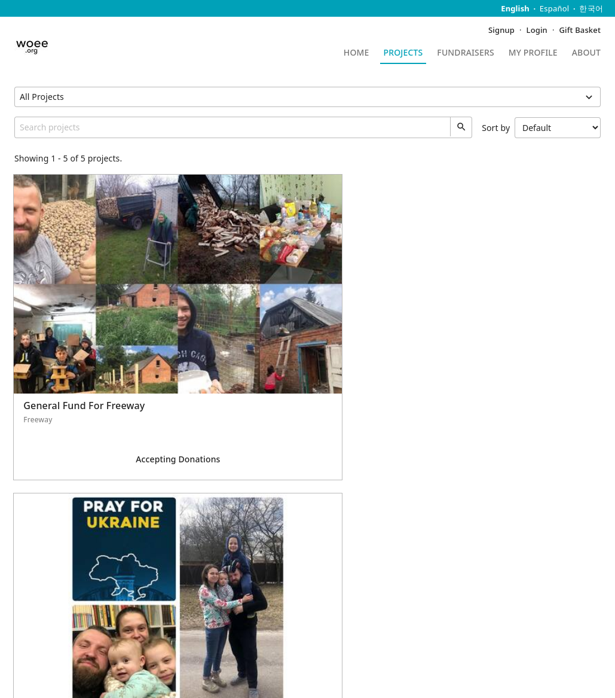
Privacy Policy (220, 665)
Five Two (72, 678)
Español (555, 8)
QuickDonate (40, 623)
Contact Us (36, 606)
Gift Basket (580, 30)
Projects (403, 53)
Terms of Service (290, 665)
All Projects (42, 96)
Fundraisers (465, 53)
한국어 (591, 8)
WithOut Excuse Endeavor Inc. (537, 606)
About (586, 53)
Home (356, 53)
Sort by (541, 127)
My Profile (533, 53)
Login (537, 30)
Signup (501, 30)
